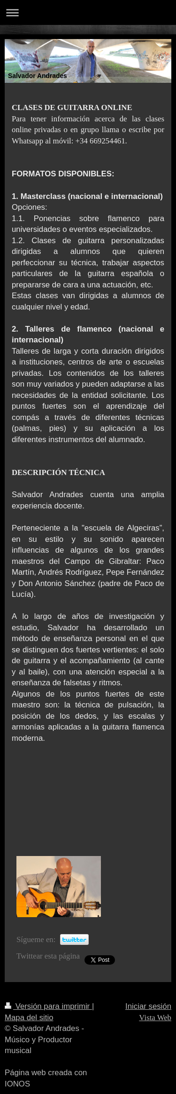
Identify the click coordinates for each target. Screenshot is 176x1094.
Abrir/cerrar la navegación (88, 12)
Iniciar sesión (148, 1006)
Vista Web (155, 1017)
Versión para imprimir (48, 1006)
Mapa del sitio (29, 1017)
